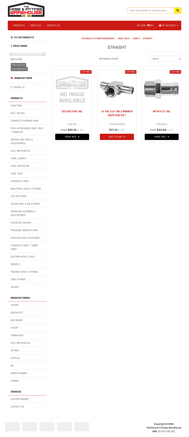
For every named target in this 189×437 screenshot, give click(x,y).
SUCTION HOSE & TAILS (23, 256)
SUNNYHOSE (17, 335)
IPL (12, 365)
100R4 (136, 38)
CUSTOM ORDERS (20, 399)
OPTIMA (15, 350)
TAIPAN (19, 87)
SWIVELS (15, 264)
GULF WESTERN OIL (20, 151)
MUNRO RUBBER (19, 373)
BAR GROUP (17, 320)
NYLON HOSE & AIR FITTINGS (25, 204)
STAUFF (14, 328)
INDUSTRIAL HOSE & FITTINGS (26, 188)
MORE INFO (72, 137)
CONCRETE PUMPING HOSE (25, 120)
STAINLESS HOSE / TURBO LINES (24, 247)
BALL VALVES (18, 113)
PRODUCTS (19, 25)
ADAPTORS (16, 105)
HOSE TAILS (17, 173)
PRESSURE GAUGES (21, 222)
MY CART (145, 25)
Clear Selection (19, 69)
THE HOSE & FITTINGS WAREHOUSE (97, 38)
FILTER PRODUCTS (22, 37)
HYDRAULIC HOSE (20, 181)
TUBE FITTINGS (18, 279)
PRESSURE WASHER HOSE (24, 230)
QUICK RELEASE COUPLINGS (25, 238)
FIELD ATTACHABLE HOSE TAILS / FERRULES (27, 130)
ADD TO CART (117, 137)
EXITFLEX (15, 358)
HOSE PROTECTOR (20, 166)
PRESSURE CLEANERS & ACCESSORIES (23, 213)
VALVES (15, 287)
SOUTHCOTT (17, 312)
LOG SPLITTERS (18, 196)
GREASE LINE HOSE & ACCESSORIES (22, 141)
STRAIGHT (147, 38)
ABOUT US (35, 25)
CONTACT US (53, 25)
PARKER (15, 381)
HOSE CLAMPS (18, 158)
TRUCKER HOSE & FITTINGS (24, 272)
